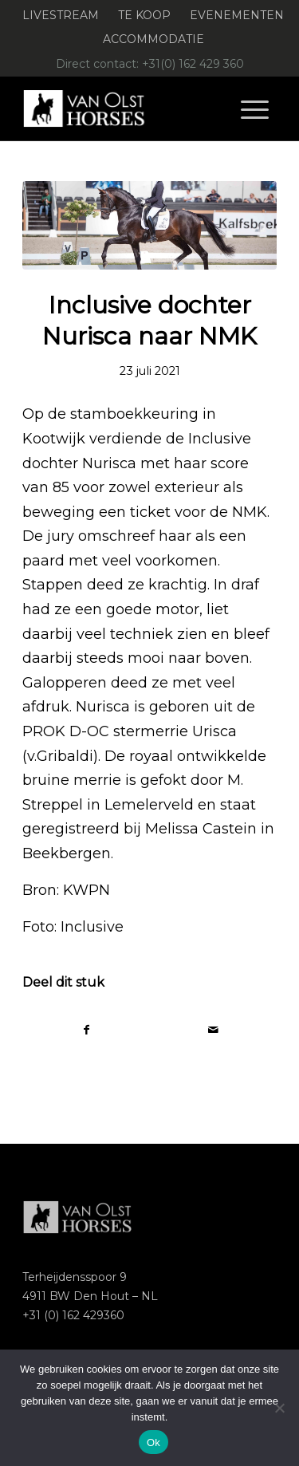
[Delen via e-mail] (213, 1030)
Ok (153, 1442)
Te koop (144, 15)
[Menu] (255, 108)
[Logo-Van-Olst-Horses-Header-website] (124, 108)
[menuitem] (61, 15)
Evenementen (237, 15)
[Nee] (279, 1408)
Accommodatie (153, 39)
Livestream (60, 15)
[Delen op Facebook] (86, 1030)
